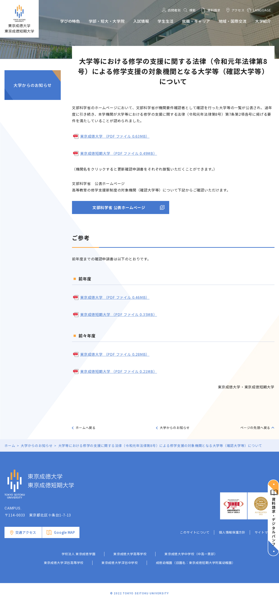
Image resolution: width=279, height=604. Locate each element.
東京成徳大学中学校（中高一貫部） (190, 554)
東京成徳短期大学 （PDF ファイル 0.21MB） (118, 371)
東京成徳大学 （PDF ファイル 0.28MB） (114, 354)
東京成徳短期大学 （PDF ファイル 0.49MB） (118, 153)
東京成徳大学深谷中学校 (119, 562)
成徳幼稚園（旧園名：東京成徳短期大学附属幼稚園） (195, 562)
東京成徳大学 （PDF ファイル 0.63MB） (114, 136)
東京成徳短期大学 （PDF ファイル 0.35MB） (118, 314)
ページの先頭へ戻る (255, 427)
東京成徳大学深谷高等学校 (63, 562)
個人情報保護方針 (232, 532)
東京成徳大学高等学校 (129, 554)
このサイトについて (195, 532)
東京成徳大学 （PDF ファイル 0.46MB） (114, 297)
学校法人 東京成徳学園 (79, 554)
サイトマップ (264, 532)
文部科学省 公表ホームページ (118, 207)
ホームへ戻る (86, 427)
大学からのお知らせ (33, 85)
